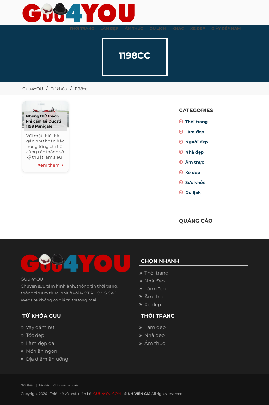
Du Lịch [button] (158, 28)
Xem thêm (50, 165)
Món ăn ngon (41, 351)
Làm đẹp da (40, 343)
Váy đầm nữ (40, 327)
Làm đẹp (194, 131)
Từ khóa (59, 88)
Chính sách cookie (65, 385)
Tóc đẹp (35, 335)
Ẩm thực (194, 162)
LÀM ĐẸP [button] (110, 28)
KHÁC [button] (178, 28)
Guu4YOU (32, 88)
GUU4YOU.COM (107, 393)
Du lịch (193, 192)
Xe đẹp (192, 172)
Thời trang (196, 121)
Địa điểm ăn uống (47, 359)
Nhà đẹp (194, 152)
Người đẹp (196, 141)
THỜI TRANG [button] (82, 28)
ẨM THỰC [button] (134, 28)
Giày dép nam (226, 28)
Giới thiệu (27, 385)
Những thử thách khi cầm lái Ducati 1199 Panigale (43, 121)
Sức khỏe (195, 182)
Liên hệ (44, 385)
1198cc (81, 88)
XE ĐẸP (197, 28)
